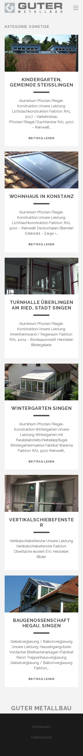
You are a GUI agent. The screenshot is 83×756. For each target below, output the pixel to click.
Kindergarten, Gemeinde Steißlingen (41, 82)
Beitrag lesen (42, 138)
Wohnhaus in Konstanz (41, 196)
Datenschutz (41, 737)
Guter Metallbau (41, 708)
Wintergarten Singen (41, 408)
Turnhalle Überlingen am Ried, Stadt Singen (41, 304)
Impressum (41, 727)
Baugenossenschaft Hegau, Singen (41, 623)
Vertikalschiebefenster (41, 522)
